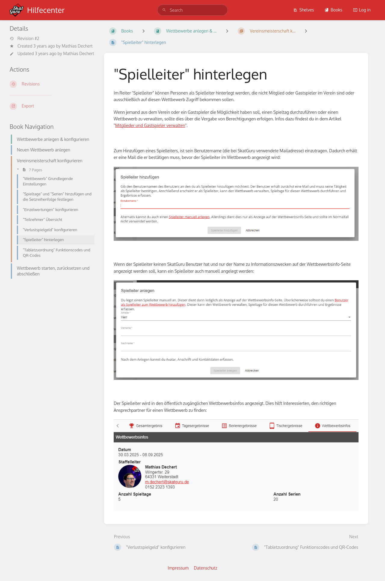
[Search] (164, 10)
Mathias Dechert (77, 45)
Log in (362, 9)
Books (333, 9)
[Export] (52, 106)
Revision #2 (24, 38)
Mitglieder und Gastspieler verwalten (150, 125)
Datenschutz (205, 567)
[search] (192, 10)
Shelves (303, 9)
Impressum (178, 567)
